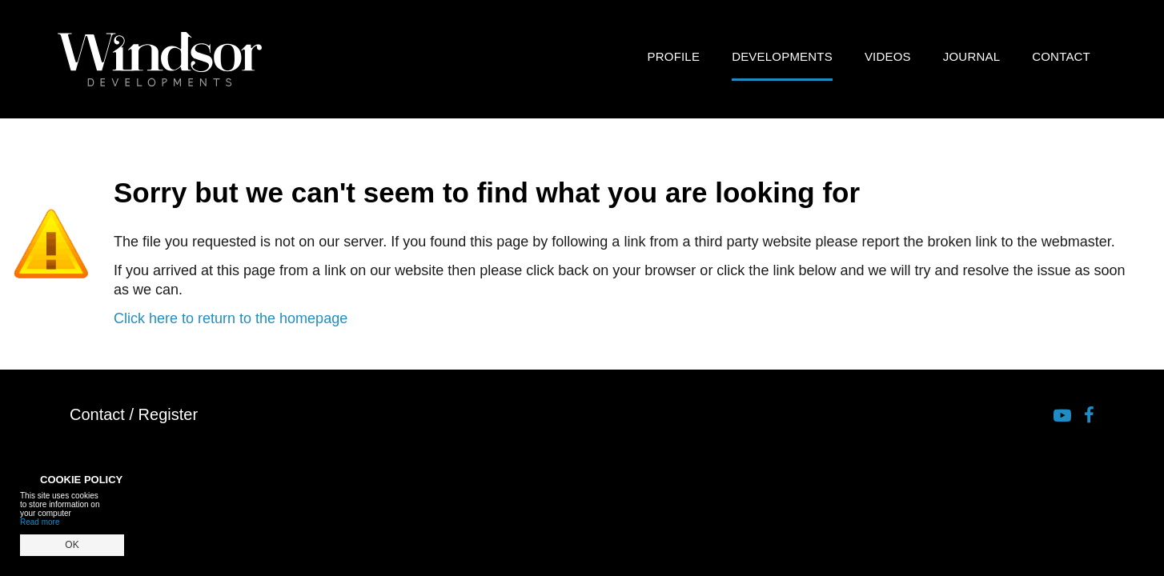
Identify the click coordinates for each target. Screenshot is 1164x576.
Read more (39, 522)
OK (71, 544)
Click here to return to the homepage (230, 318)
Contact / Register (134, 414)
